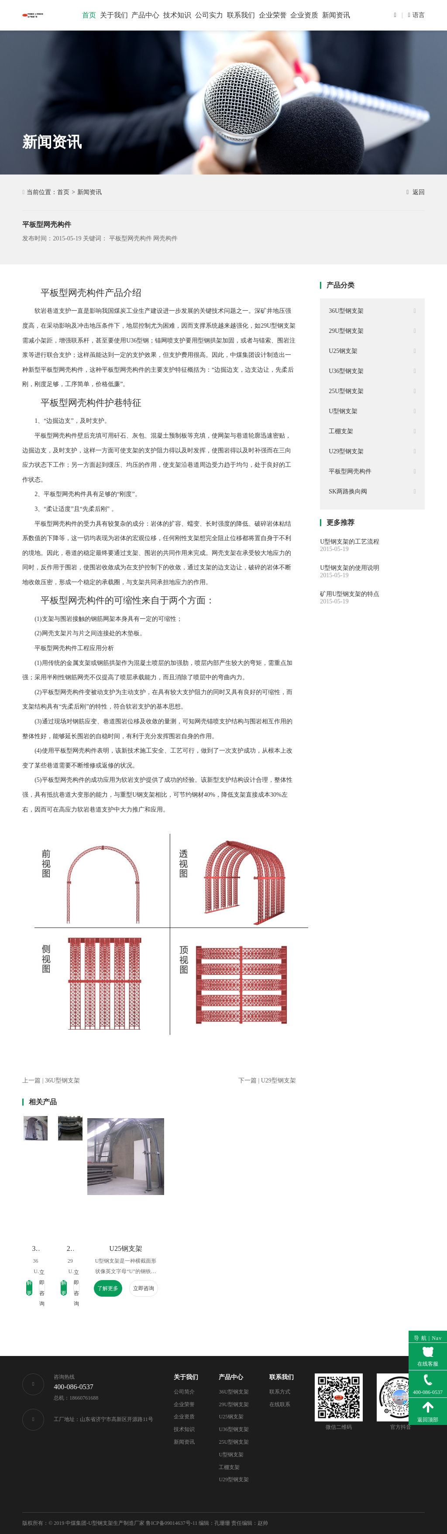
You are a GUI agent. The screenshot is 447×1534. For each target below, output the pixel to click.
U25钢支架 (246, 1248)
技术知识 (184, 1429)
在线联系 (279, 1404)
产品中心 (231, 1377)
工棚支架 (229, 1467)
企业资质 (184, 1417)
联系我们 (281, 1377)
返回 (415, 192)
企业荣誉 (184, 1404)
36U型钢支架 (64, 1248)
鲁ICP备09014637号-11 (171, 1523)
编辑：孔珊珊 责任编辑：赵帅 (233, 1523)
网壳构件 (165, 238)
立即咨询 (82, 1288)
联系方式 (279, 1392)
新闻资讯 (89, 192)
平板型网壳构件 (130, 238)
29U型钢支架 (155, 1248)
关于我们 (186, 1377)
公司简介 (184, 1392)
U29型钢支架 (234, 1479)
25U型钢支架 (234, 1442)
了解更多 (46, 1288)
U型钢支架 (231, 1455)
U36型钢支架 (234, 1429)
